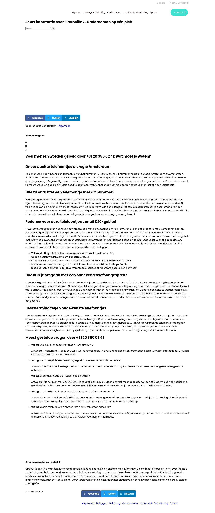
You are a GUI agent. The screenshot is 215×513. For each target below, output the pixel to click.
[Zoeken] (53, 28)
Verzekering (142, 12)
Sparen (153, 12)
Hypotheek (128, 12)
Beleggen (89, 12)
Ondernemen (114, 12)
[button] (35, 118)
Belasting (100, 12)
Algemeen (77, 12)
